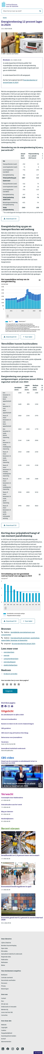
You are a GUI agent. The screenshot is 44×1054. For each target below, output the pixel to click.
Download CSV (10, 219)
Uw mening (38, 1052)
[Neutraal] (12, 684)
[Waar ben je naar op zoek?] (22, 11)
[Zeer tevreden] (20, 684)
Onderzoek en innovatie (8, 1007)
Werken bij (4, 1010)
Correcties (4, 1015)
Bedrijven (4, 975)
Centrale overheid (7, 978)
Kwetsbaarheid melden (8, 1036)
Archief (3, 1039)
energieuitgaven (10, 662)
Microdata (4, 951)
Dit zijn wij (4, 1004)
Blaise (3, 965)
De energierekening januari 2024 (23, 644)
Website (3, 1025)
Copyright (4, 1028)
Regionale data (6, 957)
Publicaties (4, 960)
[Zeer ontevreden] (3, 684)
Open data (4, 948)
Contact (3, 998)
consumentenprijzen (11, 659)
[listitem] (2, 706)
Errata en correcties (10, 674)
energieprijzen (9, 652)
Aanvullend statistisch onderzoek (11, 954)
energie (6, 655)
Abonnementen (6, 1042)
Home (5, 17)
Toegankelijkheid (6, 1033)
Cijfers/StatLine (6, 943)
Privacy (3, 986)
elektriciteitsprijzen (10, 665)
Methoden (4, 962)
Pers (2, 1001)
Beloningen (5, 989)
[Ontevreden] (8, 684)
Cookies (3, 1030)
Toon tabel (27, 337)
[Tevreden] (16, 684)
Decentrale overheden (8, 980)
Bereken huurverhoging (8, 945)
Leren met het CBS (7, 1012)
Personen (4, 983)
